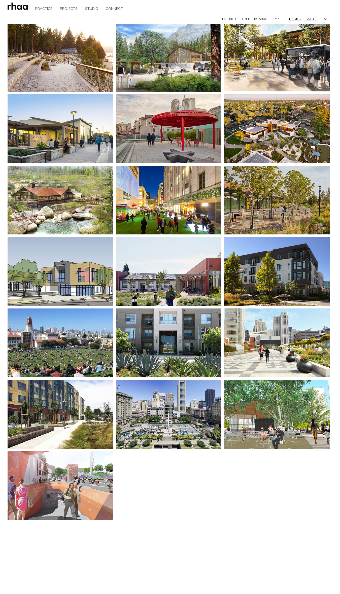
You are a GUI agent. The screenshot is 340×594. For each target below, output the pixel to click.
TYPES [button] (278, 19)
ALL (326, 19)
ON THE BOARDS (254, 19)
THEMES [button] (303, 19)
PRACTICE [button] (43, 8)
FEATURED (228, 19)
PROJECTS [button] (69, 8)
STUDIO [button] (91, 8)
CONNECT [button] (114, 8)
